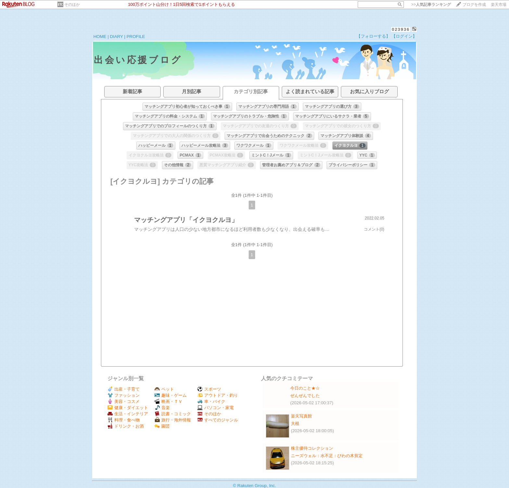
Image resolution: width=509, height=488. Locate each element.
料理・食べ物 (123, 420)
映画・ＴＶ (168, 401)
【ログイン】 (404, 36)
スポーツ (209, 389)
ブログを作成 (474, 4)
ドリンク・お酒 (125, 426)
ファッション (123, 395)
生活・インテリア (127, 413)
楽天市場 (498, 4)
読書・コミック (173, 413)
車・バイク (211, 401)
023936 (401, 29)
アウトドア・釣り (217, 395)
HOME (99, 36)
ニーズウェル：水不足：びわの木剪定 (327, 455)
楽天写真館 (301, 416)
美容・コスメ (123, 401)
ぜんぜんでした (305, 395)
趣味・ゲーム (171, 395)
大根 (295, 423)
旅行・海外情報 (173, 420)
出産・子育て (123, 389)
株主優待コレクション (312, 448)
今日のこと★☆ (305, 388)
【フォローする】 (373, 36)
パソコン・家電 (215, 407)
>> (431, 4)
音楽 (162, 407)
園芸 (162, 426)
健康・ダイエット (127, 407)
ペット (164, 389)
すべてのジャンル (217, 420)
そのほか (72, 4)
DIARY (116, 36)
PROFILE (136, 36)
